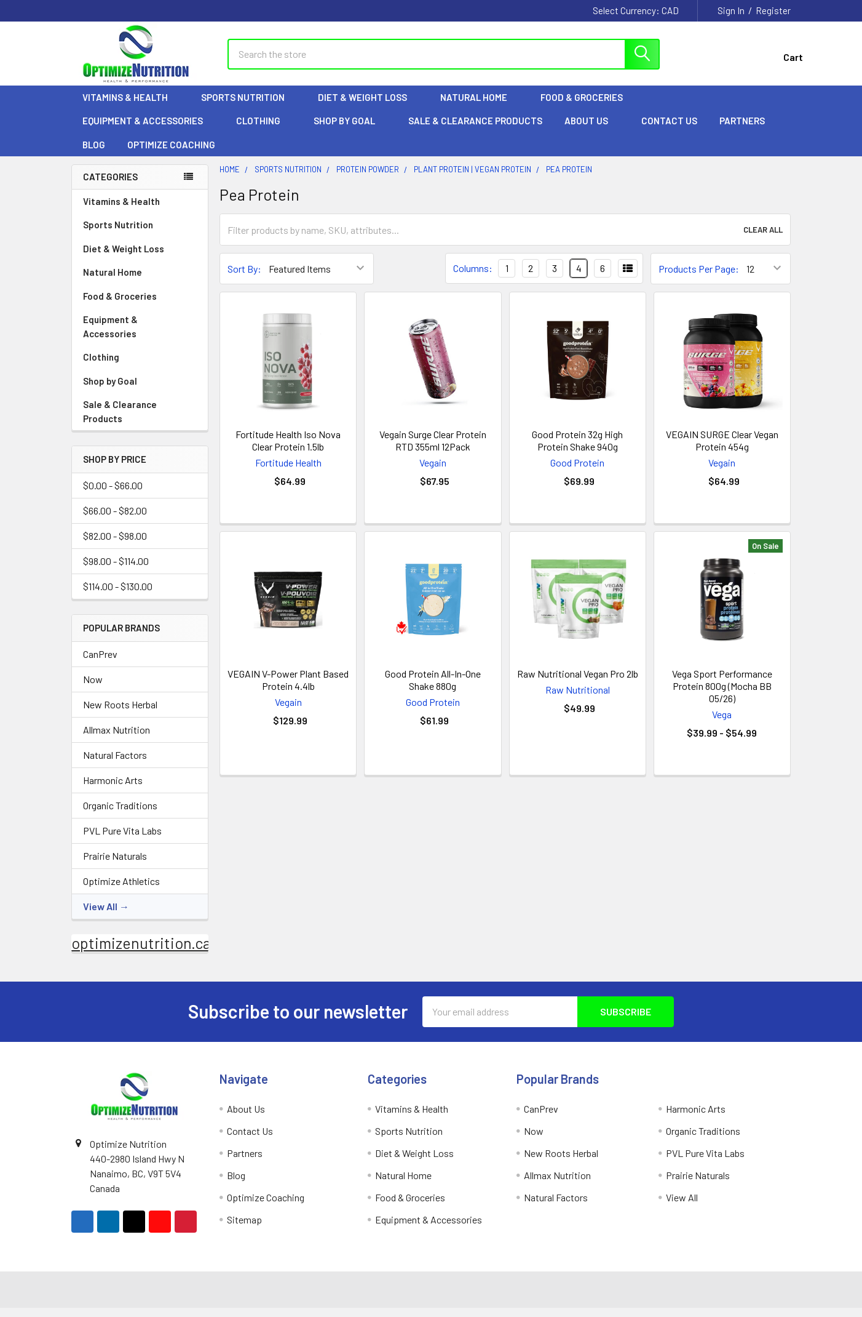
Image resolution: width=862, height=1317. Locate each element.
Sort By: (244, 278)
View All (100, 915)
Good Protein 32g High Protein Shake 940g (577, 450)
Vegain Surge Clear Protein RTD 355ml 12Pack (432, 450)
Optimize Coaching (171, 153)
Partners (747, 129)
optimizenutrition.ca (141, 952)
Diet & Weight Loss (368, 106)
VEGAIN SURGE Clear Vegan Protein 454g (722, 450)
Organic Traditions (120, 814)
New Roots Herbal (120, 713)
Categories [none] (110, 185)
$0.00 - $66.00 (113, 494)
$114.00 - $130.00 (117, 595)
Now (93, 688)
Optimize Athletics (121, 890)
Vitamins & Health (130, 106)
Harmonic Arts (113, 789)
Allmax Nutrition (116, 739)
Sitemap (244, 1229)
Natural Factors (115, 764)
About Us (591, 129)
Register (773, 10)
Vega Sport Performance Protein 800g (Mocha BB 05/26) (722, 695)
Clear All (763, 239)
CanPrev (100, 663)
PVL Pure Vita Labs (122, 840)
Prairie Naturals (115, 865)
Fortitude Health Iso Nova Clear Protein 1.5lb (288, 450)
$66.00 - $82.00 (115, 520)
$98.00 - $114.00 (116, 570)
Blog (93, 153)
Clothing (263, 129)
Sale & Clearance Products (475, 129)
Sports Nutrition (248, 106)
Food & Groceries (587, 106)
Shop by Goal (350, 129)
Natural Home (479, 106)
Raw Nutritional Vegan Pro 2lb (577, 683)
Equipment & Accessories (148, 129)
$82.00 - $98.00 (115, 545)
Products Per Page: (698, 278)
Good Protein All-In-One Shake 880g (433, 689)
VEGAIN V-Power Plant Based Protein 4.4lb (288, 689)
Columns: (472, 277)
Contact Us (669, 129)
